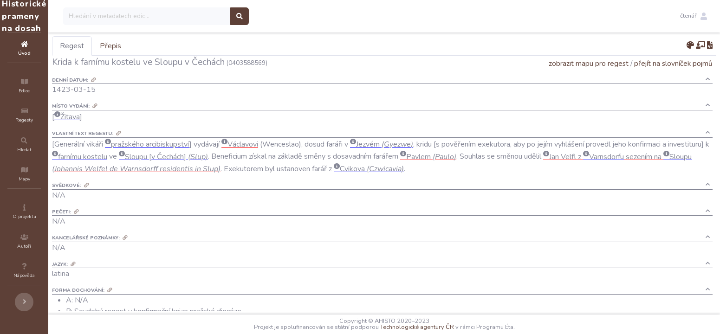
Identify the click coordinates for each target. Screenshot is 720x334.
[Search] (202, 16)
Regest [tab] (128, 46)
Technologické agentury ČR (445, 327)
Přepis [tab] (166, 46)
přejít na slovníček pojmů (673, 63)
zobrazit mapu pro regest (589, 63)
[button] (694, 16)
